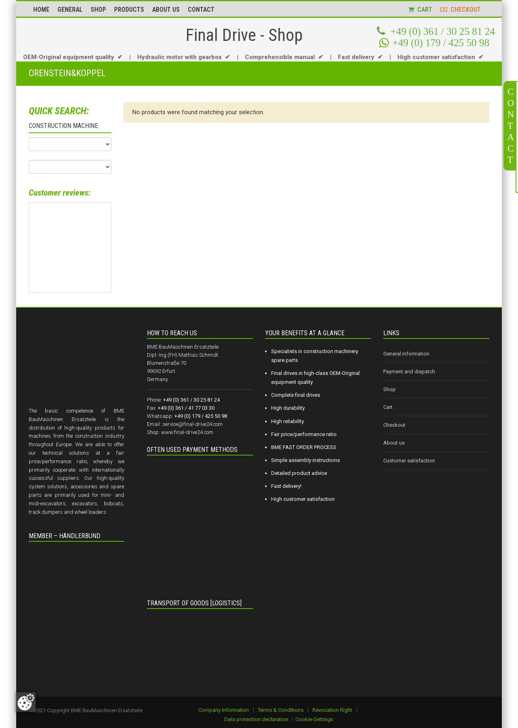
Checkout (394, 425)
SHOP (98, 9)
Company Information (223, 710)
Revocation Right (332, 710)
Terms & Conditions (281, 710)
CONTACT (201, 9)
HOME (41, 9)
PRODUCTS (129, 9)
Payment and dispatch (409, 371)
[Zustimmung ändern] (26, 702)
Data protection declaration (256, 719)
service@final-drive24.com (192, 424)
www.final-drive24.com (187, 432)
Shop (389, 389)
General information (406, 354)
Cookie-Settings (314, 719)
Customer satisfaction (409, 461)
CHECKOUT (460, 9)
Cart (388, 407)
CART (420, 9)
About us (394, 443)
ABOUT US (166, 9)
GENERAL (70, 9)
